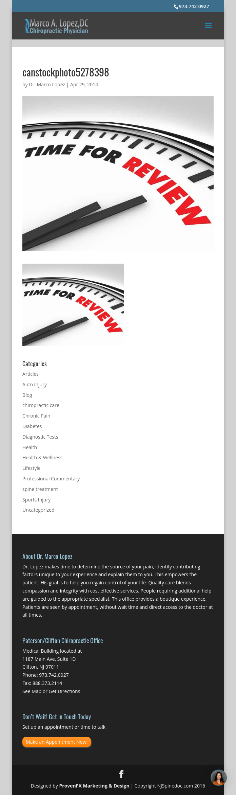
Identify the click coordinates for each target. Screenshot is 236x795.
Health (29, 447)
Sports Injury (36, 499)
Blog (27, 395)
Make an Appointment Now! (56, 742)
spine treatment (40, 489)
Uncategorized (38, 510)
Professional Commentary (51, 478)
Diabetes (32, 426)
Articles (30, 374)
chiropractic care (40, 405)
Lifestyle (31, 468)
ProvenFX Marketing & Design (94, 785)
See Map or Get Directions (51, 691)
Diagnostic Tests (40, 437)
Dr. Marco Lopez (47, 84)
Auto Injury (34, 384)
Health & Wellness (42, 457)
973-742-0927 (194, 6)
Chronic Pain (36, 415)
